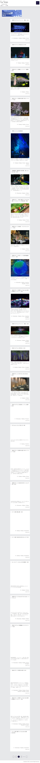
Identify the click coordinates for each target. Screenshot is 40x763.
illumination (16, 38)
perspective (27, 530)
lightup (24, 38)
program (24, 283)
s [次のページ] (26, 756)
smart (28, 164)
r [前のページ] (13, 756)
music (28, 38)
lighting (20, 38)
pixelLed (27, 282)
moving (27, 590)
